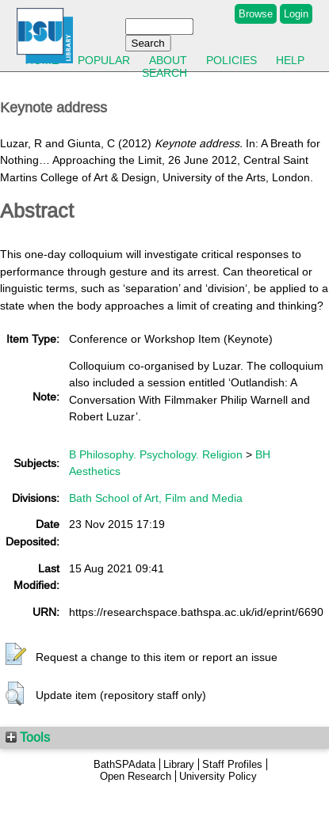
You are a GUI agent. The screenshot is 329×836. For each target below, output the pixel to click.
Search (164, 72)
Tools (28, 737)
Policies (231, 60)
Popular (104, 60)
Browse (256, 14)
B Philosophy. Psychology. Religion (156, 454)
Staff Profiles (232, 764)
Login (296, 14)
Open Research (135, 776)
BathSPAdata (124, 764)
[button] (16, 655)
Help (290, 60)
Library (178, 764)
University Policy (218, 776)
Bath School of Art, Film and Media (156, 498)
